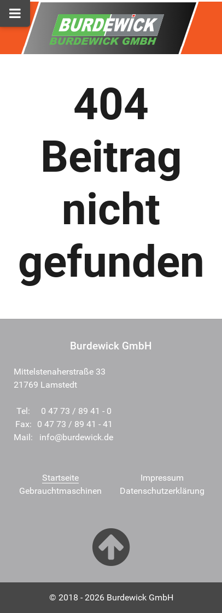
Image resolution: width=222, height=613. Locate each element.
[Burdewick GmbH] (107, 27)
